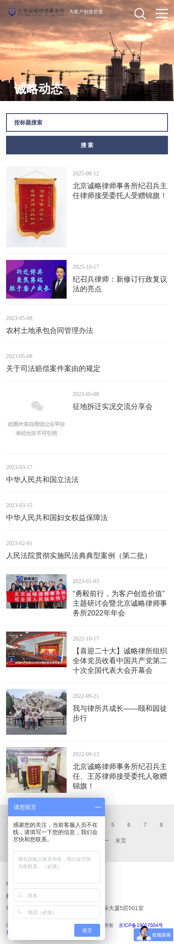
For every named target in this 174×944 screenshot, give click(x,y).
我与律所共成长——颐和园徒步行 (120, 713)
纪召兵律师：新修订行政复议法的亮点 (120, 284)
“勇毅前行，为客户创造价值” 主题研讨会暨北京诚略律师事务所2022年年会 (120, 603)
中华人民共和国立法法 (42, 480)
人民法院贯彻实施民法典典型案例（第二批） (78, 556)
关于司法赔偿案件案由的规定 (53, 369)
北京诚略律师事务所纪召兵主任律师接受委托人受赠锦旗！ (120, 191)
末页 (120, 840)
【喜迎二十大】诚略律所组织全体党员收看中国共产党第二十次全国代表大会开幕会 (120, 660)
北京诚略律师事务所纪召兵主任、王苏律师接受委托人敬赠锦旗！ (120, 776)
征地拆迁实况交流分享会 (113, 406)
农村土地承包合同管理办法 (49, 331)
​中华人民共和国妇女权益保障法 (57, 518)
